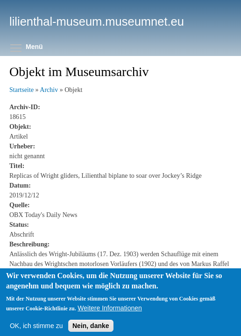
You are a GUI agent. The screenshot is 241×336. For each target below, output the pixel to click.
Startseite (21, 89)
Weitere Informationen (110, 316)
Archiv (49, 89)
